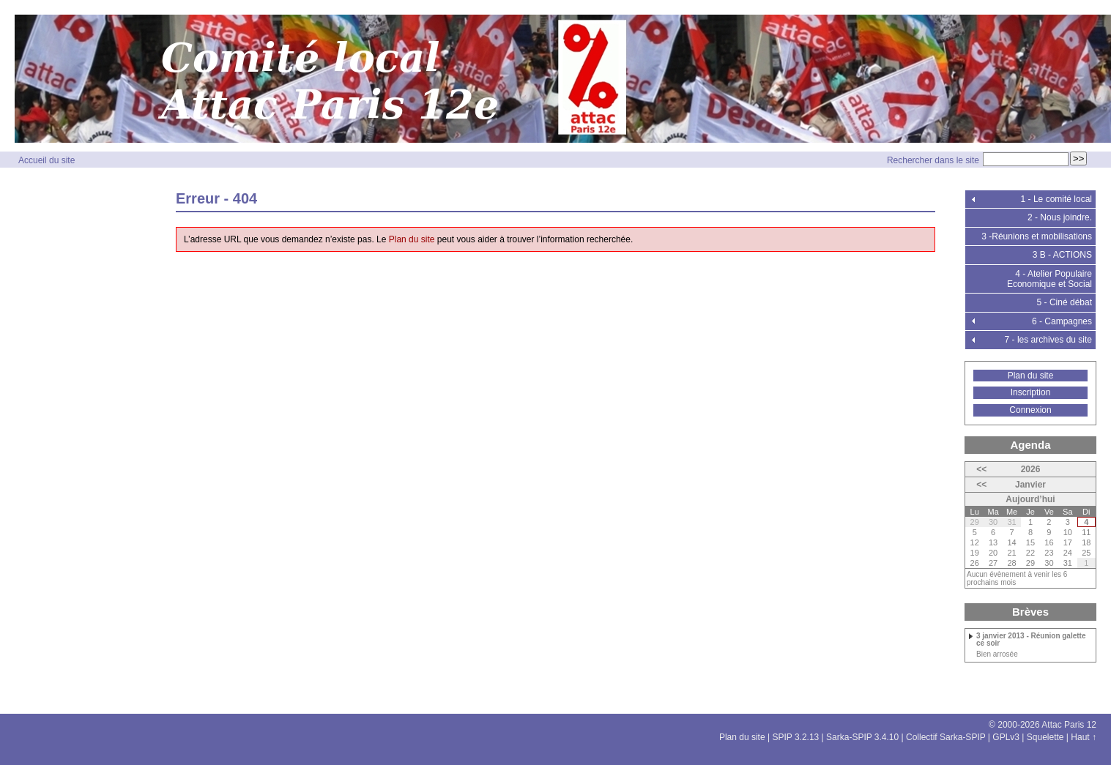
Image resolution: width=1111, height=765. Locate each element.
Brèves (1030, 611)
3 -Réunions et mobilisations (1036, 236)
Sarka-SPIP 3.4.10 (862, 737)
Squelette (1045, 737)
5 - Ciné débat (1064, 302)
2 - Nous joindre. (1060, 217)
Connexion (1030, 410)
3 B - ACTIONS (1062, 255)
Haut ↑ (1083, 737)
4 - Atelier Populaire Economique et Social (1049, 279)
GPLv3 (1005, 737)
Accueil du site (46, 160)
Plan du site (412, 239)
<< (981, 469)
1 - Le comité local (1056, 199)
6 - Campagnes (1062, 321)
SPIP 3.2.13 (795, 737)
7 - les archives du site (1048, 340)
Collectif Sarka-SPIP (946, 737)
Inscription (1031, 392)
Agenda (1030, 445)
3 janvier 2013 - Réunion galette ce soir (1031, 639)
